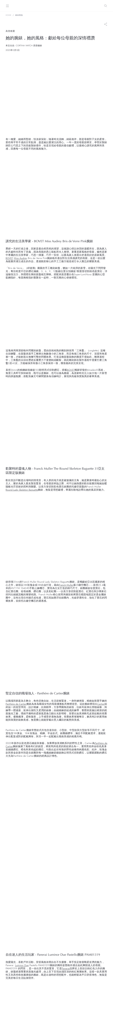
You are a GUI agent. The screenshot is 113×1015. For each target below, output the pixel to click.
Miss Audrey (20, 258)
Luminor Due (22, 965)
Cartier (101, 704)
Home (8, 15)
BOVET (9, 258)
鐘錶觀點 (19, 15)
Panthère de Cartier (16, 704)
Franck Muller (66, 585)
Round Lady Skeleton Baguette (22, 490)
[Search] (105, 6)
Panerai (66, 968)
